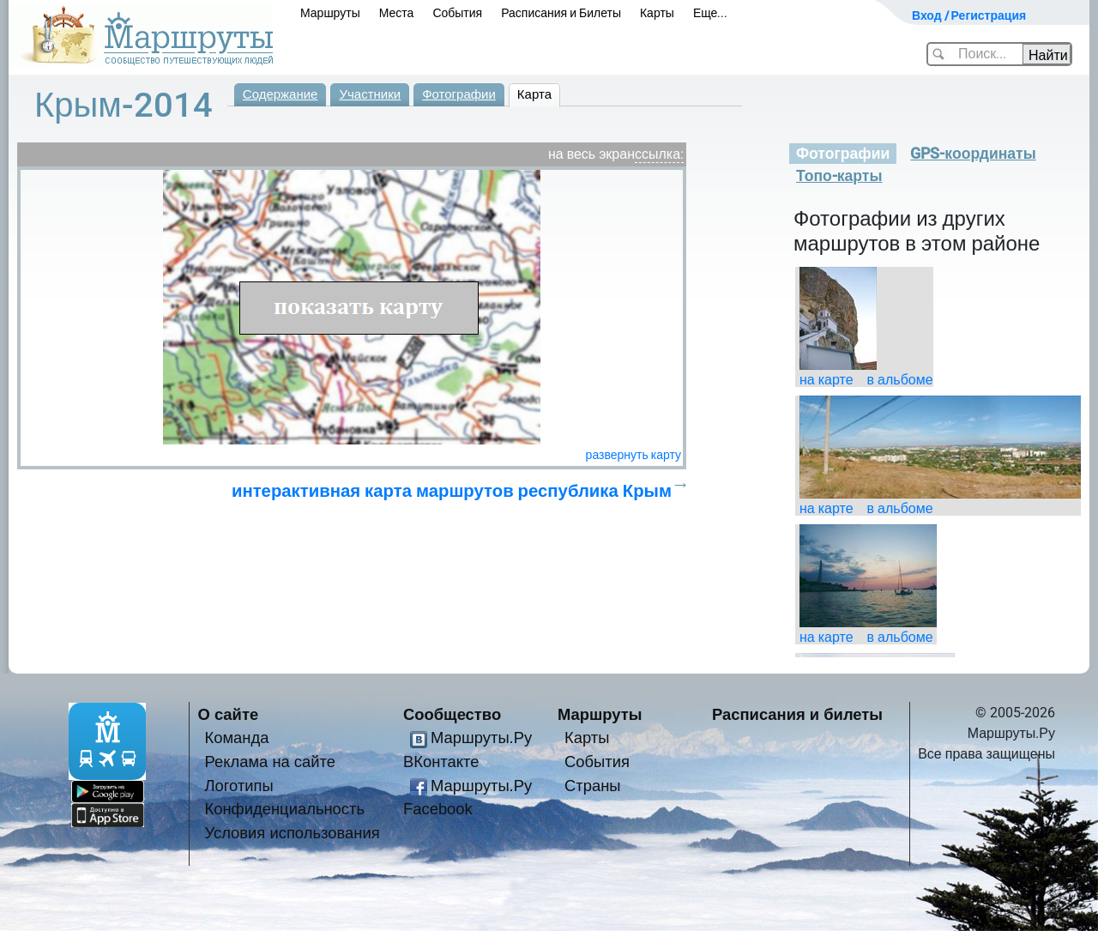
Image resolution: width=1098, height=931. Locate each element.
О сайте (228, 714)
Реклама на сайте (270, 762)
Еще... (710, 13)
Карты (657, 13)
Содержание (280, 94)
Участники (370, 94)
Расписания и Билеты (561, 13)
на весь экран (591, 154)
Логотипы (239, 786)
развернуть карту (633, 455)
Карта (534, 94)
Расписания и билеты (797, 714)
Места (396, 13)
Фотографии (459, 94)
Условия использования (292, 833)
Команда (237, 737)
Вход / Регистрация (969, 15)
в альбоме (900, 380)
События (457, 13)
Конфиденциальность (285, 809)
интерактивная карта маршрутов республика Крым (452, 491)
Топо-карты (839, 175)
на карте (826, 380)
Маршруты (330, 13)
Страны (592, 786)
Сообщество (452, 714)
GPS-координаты (972, 153)
